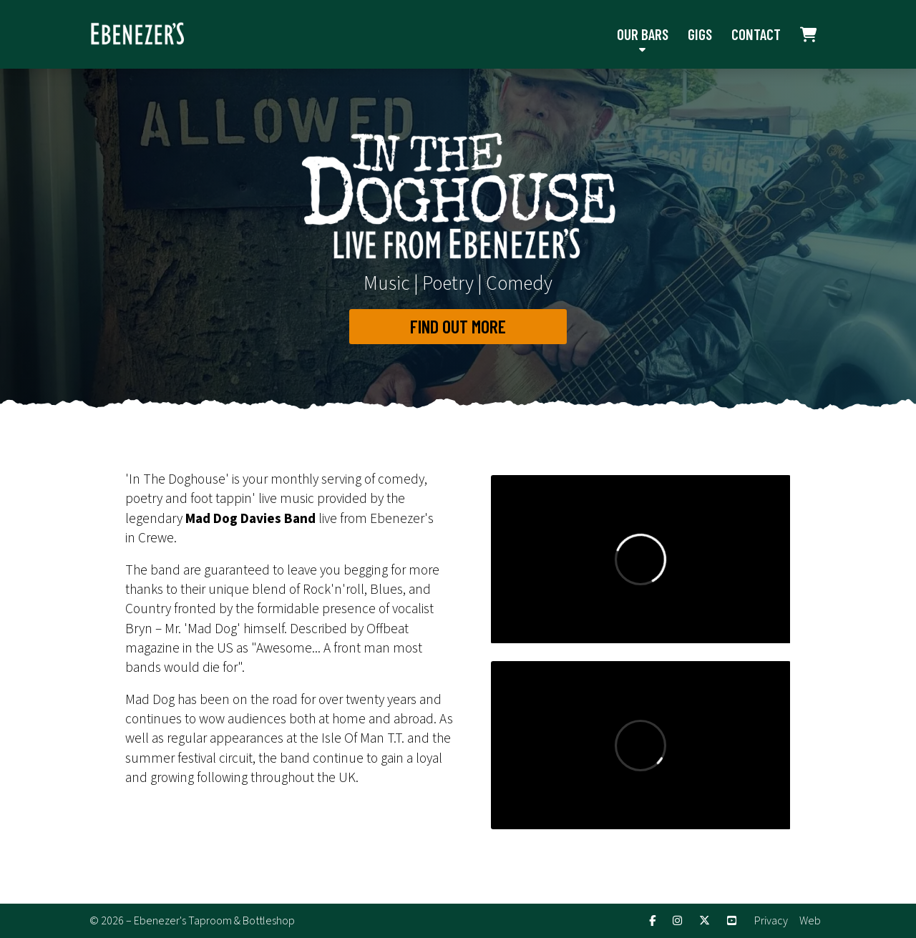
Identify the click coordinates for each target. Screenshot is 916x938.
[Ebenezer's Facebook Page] (652, 921)
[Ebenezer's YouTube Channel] (731, 921)
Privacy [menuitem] (771, 921)
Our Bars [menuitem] (642, 34)
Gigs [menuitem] (700, 34)
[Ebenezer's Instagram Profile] (677, 921)
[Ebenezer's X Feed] (704, 921)
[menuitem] (809, 34)
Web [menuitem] (810, 921)
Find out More (458, 326)
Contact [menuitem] (756, 34)
